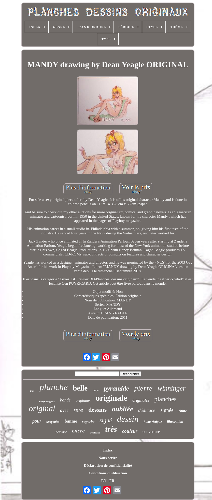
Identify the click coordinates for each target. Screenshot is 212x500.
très (111, 429)
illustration (175, 422)
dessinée (61, 432)
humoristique (153, 422)
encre (78, 430)
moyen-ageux (47, 401)
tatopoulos (52, 422)
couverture (151, 431)
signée (167, 410)
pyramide (116, 388)
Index (107, 450)
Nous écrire (107, 458)
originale (112, 397)
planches (165, 399)
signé (106, 420)
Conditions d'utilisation (108, 473)
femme (71, 421)
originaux (83, 400)
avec (64, 410)
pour (36, 421)
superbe (88, 422)
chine (183, 411)
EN (103, 481)
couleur (129, 431)
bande (65, 400)
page (95, 390)
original (42, 408)
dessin (128, 419)
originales (140, 400)
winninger (172, 388)
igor (32, 391)
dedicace (95, 432)
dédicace (147, 410)
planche (53, 387)
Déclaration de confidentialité (108, 465)
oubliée (122, 409)
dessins (97, 409)
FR (112, 481)
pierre (143, 388)
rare (78, 410)
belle (80, 388)
